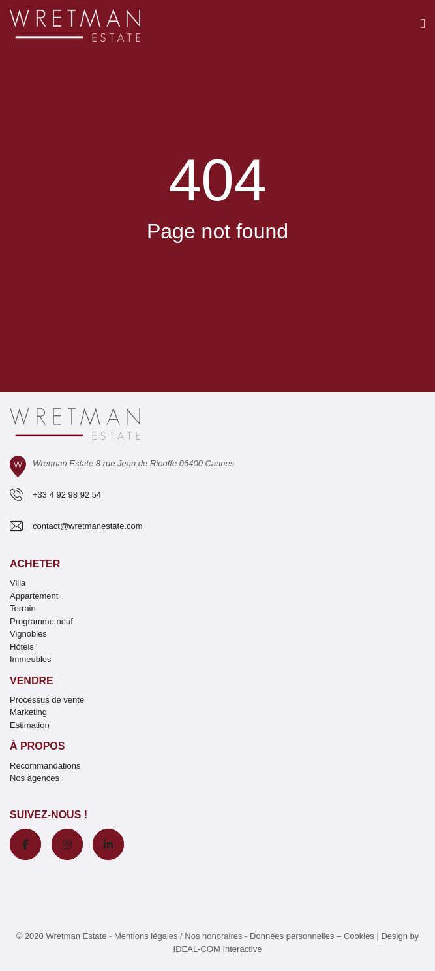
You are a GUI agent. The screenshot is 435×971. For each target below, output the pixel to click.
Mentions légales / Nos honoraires (178, 936)
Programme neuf (41, 621)
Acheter (35, 563)
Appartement (34, 596)
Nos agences (34, 778)
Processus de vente (47, 700)
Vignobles (28, 634)
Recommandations (45, 766)
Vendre (31, 680)
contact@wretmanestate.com (88, 526)
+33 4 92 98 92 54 (67, 495)
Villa (17, 583)
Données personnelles (292, 936)
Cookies (359, 936)
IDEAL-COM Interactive (217, 949)
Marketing (28, 712)
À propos (37, 746)
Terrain (23, 608)
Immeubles (31, 659)
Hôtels (22, 647)
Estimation (30, 725)
